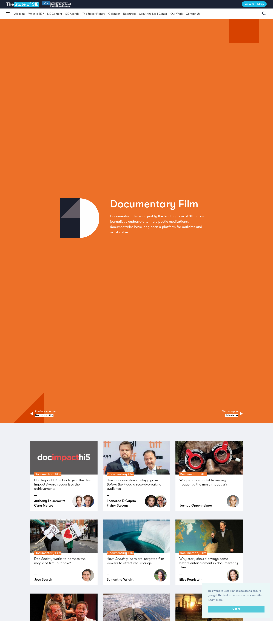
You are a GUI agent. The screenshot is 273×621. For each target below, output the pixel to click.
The (22, 4)
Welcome (19, 13)
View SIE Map (254, 4)
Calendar (114, 13)
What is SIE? (36, 13)
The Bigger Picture (94, 13)
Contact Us (193, 13)
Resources (129, 13)
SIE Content (54, 13)
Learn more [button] (215, 600)
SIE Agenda (72, 13)
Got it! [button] (236, 608)
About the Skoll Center (153, 13)
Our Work (176, 13)
